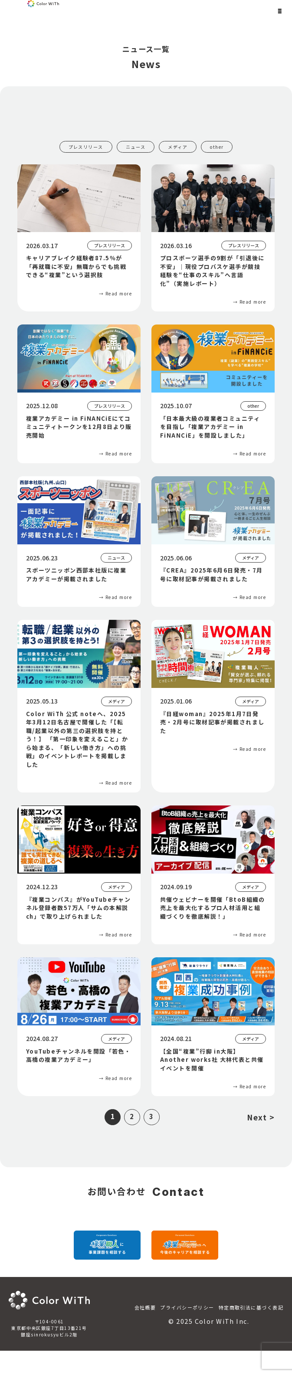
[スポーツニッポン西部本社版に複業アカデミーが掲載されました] (79, 541)
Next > (261, 1117)
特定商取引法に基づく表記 (251, 1331)
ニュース (136, 147)
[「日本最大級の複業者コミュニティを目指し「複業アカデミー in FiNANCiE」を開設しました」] (213, 393)
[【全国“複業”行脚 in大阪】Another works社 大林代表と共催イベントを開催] (213, 1026)
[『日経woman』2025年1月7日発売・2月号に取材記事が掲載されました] (213, 689)
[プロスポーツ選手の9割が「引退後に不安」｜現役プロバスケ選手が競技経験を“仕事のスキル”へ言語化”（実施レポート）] (213, 238)
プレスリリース (86, 147)
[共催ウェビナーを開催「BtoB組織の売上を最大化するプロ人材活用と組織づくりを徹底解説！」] (213, 874)
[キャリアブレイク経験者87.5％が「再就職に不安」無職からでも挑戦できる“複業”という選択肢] (79, 233)
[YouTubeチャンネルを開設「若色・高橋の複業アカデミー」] (79, 1022)
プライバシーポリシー (187, 1331)
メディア (177, 147)
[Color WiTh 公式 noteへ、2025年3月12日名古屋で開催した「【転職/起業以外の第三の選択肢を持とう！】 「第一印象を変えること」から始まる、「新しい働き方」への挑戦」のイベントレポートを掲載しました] (79, 706)
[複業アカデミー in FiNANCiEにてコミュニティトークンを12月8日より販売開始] (79, 393)
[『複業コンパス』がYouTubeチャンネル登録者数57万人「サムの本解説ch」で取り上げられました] (79, 874)
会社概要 (145, 1331)
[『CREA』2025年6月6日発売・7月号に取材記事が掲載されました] (213, 541)
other (216, 147)
